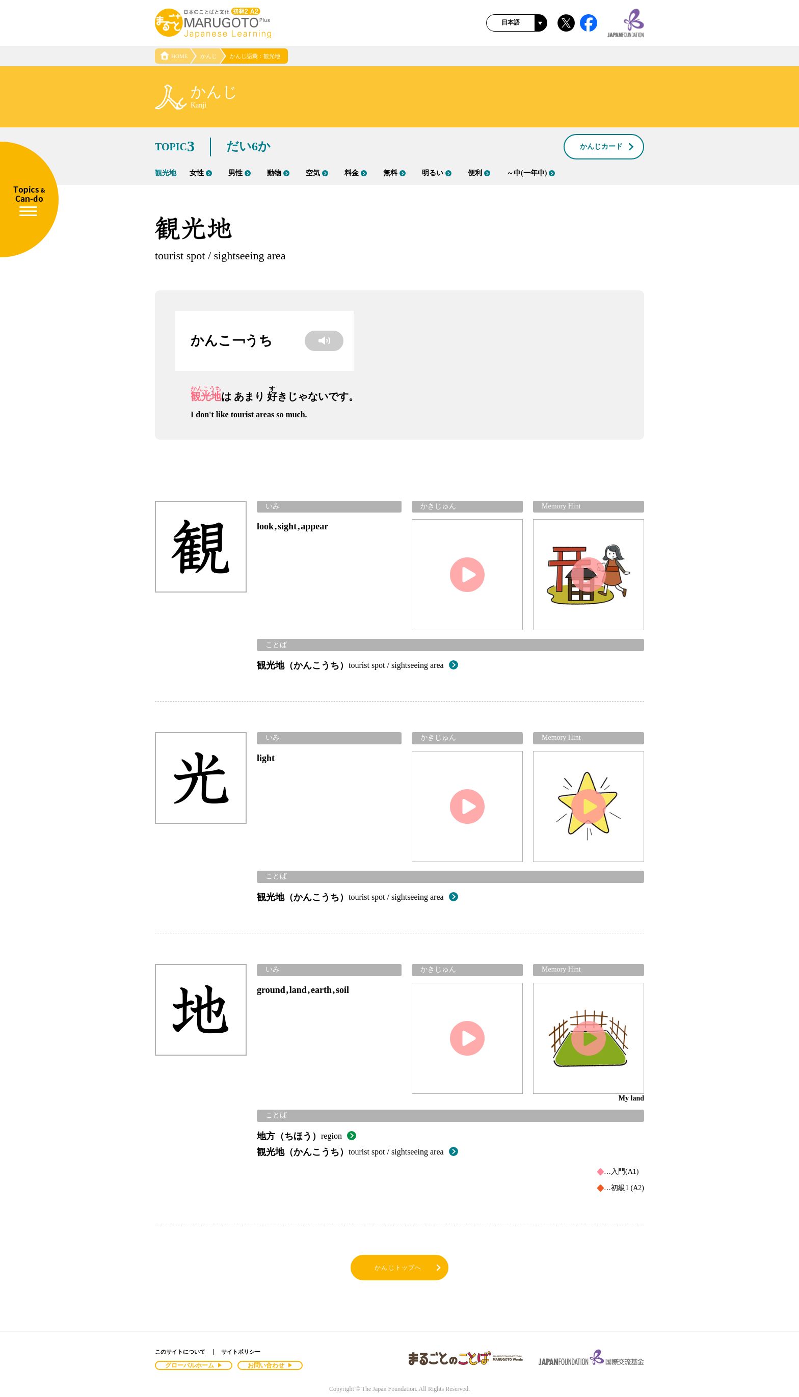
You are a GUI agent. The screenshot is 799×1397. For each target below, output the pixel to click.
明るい (436, 173)
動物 (278, 173)
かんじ (208, 56)
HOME (174, 56)
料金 (355, 173)
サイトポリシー (240, 1352)
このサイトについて (180, 1352)
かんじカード (607, 147)
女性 (201, 173)
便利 (479, 173)
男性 (239, 173)
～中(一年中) (531, 173)
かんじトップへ (408, 1268)
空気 (317, 173)
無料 (394, 173)
